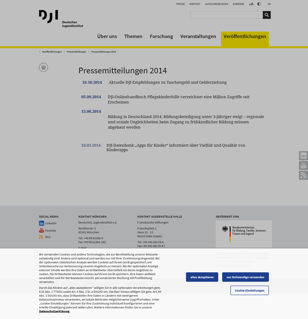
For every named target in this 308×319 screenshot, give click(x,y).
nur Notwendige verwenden (245, 277)
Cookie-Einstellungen (249, 290)
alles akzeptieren (202, 277)
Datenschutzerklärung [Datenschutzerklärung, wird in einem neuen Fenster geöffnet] (54, 311)
